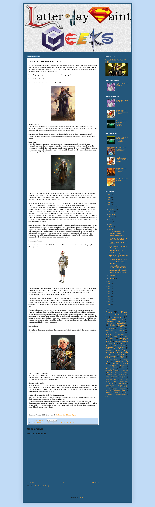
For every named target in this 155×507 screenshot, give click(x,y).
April (110, 227)
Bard (64, 415)
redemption (124, 363)
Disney (108, 312)
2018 (109, 289)
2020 (109, 284)
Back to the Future (120, 378)
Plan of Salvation (110, 356)
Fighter (74, 415)
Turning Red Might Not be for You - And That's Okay (118, 239)
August (111, 217)
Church (124, 390)
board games (112, 343)
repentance (121, 354)
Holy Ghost (117, 392)
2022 (109, 204)
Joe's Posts (55, 423)
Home (63, 483)
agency (111, 354)
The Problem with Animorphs (118, 272)
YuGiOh (107, 358)
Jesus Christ (110, 327)
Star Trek (61, 423)
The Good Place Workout (116, 235)
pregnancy (107, 396)
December (112, 207)
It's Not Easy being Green (116, 253)
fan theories (112, 365)
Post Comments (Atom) (42, 486)
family (118, 351)
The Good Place (123, 381)
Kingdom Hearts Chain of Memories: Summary (122, 112)
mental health (122, 323)
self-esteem (108, 390)
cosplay (126, 336)
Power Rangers (119, 349)
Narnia (121, 331)
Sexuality (122, 356)
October (111, 212)
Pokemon (109, 321)
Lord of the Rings (114, 333)
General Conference (112, 372)
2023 (109, 202)
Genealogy (108, 392)
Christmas (124, 327)
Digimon (121, 329)
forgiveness (114, 363)
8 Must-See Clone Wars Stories (118, 259)
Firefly (49, 423)
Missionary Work (122, 352)
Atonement (108, 334)
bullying (110, 394)
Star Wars (121, 321)
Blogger (81, 497)
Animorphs (120, 334)
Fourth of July (109, 385)
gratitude (123, 376)
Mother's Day (112, 374)
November (112, 209)
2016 (109, 294)
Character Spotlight (118, 345)
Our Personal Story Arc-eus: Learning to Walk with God (118, 266)
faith (121, 343)
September (112, 214)
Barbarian (59, 415)
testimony (108, 370)
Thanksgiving (109, 369)
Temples (125, 392)
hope (109, 388)
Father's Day (124, 370)
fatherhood (108, 351)
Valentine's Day (118, 361)
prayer (115, 388)
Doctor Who (121, 314)
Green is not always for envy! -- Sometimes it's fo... (118, 256)
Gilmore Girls (124, 372)
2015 (109, 296)
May (110, 224)
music (111, 329)
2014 (109, 299)
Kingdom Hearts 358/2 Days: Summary (121, 170)
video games (117, 317)
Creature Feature (117, 325)
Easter (124, 367)
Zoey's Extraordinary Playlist (119, 387)
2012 (109, 304)
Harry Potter (110, 319)
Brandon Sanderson (121, 342)
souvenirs (117, 390)
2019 (109, 286)
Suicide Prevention (111, 376)
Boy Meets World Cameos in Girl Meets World (121, 149)
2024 (109, 199)
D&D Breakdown (42, 423)
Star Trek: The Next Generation (73, 423)
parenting (123, 365)
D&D (35, 423)
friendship (116, 340)
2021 (109, 281)
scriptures (123, 388)
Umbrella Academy (121, 394)
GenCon (119, 385)
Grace (107, 367)
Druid (69, 415)
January (111, 278)
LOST (107, 349)
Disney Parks (121, 347)
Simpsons (115, 367)
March (111, 229)
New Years (122, 374)
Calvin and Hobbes (111, 379)
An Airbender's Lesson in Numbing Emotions (116, 232)
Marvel (124, 312)
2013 (109, 301)
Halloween (116, 336)
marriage (107, 378)
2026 (109, 194)
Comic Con (109, 323)
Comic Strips (122, 383)
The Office (111, 383)
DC (123, 319)
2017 (109, 291)
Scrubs (114, 381)
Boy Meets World (119, 358)
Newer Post (30, 483)
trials (116, 370)
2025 (109, 197)
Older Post (95, 483)
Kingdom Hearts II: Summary (122, 179)
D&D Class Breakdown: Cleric (117, 270)
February (112, 275)
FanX (107, 336)
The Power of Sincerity (116, 250)
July (110, 219)
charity (122, 369)
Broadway (112, 338)
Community (109, 347)
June (110, 222)
